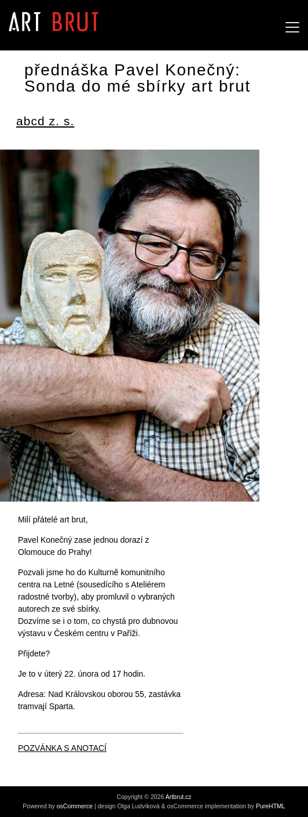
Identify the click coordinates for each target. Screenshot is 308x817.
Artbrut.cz (179, 796)
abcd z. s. (45, 121)
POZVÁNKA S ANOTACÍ (62, 748)
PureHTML (270, 806)
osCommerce (75, 806)
